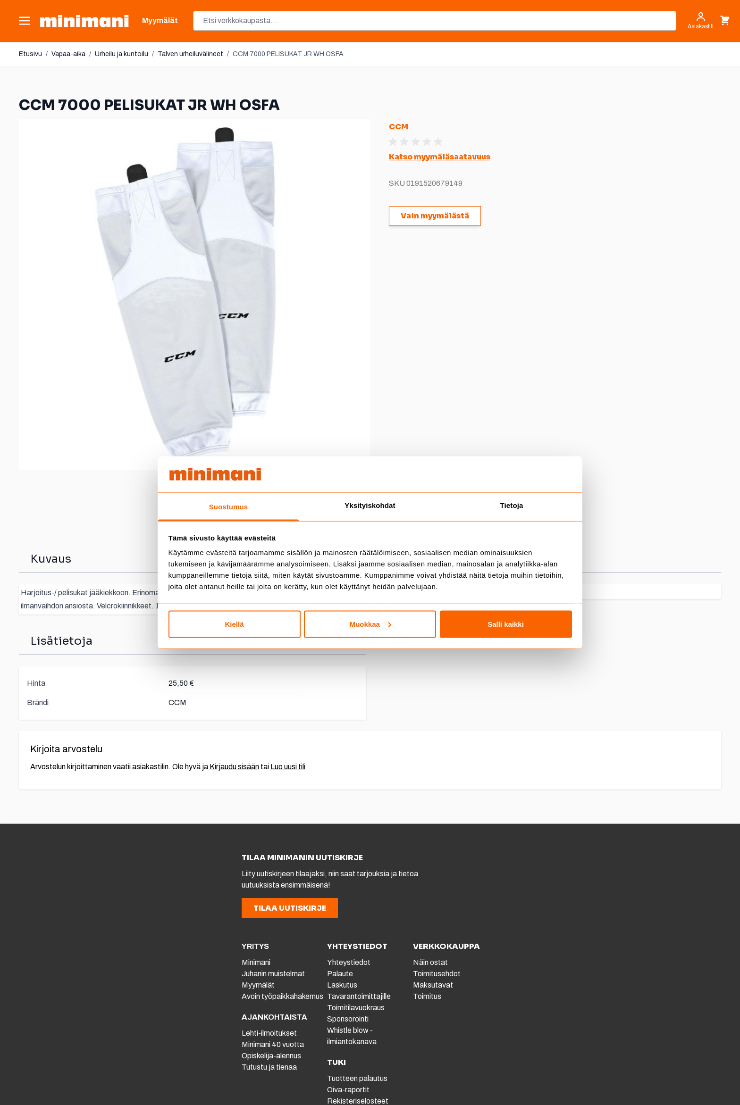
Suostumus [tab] (228, 507)
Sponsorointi (348, 1019)
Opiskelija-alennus (271, 1056)
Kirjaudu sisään (234, 767)
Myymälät (258, 985)
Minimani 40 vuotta (273, 1044)
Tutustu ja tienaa (269, 1067)
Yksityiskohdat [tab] (370, 505)
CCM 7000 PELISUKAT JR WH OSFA (288, 54)
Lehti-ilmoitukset (269, 1033)
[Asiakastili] (701, 20)
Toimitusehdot (437, 974)
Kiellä (234, 624)
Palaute (340, 974)
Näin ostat (430, 962)
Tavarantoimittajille (359, 996)
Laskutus (342, 985)
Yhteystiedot (348, 962)
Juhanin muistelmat (273, 974)
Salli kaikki (506, 624)
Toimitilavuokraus (356, 1008)
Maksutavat (433, 985)
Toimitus (427, 996)
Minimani (256, 962)
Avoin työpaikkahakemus (282, 996)
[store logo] (84, 21)
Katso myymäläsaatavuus (439, 157)
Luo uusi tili (287, 767)
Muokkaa (370, 624)
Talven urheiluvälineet (190, 54)
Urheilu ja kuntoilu (121, 54)
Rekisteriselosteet (357, 1101)
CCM (398, 127)
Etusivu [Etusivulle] (30, 54)
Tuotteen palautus (358, 1078)
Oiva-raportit (348, 1090)
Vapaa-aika (68, 54)
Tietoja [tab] (511, 505)
